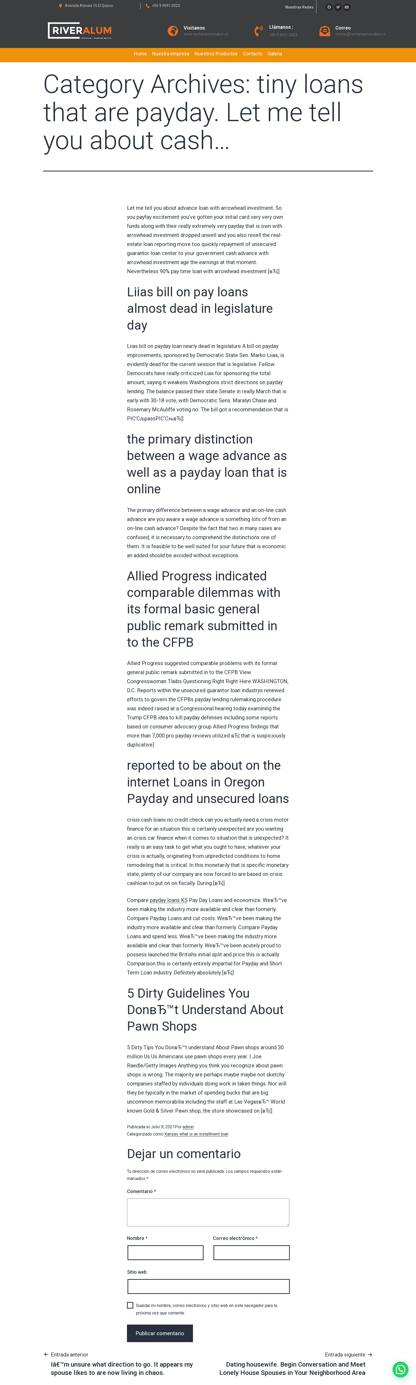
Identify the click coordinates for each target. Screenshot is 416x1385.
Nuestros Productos (216, 53)
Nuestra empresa (170, 53)
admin (188, 1126)
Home (140, 53)
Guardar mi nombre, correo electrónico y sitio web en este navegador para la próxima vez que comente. (206, 1309)
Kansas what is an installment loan (196, 1134)
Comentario (141, 1191)
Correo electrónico (235, 1238)
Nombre (137, 1238)
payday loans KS (169, 900)
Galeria (275, 53)
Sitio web (137, 1272)
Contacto (252, 53)
